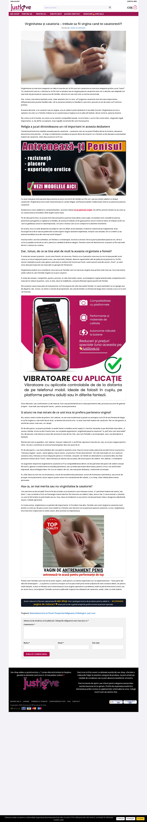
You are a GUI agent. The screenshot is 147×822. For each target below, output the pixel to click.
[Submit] (110, 7)
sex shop (62, 600)
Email (61, 643)
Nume (27, 643)
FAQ (69, 701)
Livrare (26, 701)
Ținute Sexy (56, 14)
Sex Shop (14, 14)
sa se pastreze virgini (83, 210)
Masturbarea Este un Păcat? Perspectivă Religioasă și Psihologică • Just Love (62, 613)
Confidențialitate (57, 701)
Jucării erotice (72, 14)
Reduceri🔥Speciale (93, 14)
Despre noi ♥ (15, 701)
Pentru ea (28, 14)
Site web (95, 643)
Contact (76, 701)
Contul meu (132, 1)
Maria (83, 28)
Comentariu (29, 624)
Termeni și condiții (39, 701)
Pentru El (42, 14)
